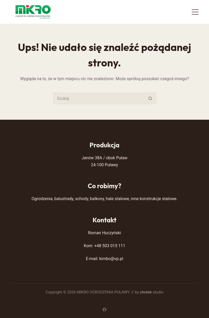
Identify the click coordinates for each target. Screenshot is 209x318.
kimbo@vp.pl (111, 258)
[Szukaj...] (99, 98)
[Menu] (195, 12)
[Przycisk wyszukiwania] (150, 98)
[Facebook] (104, 310)
